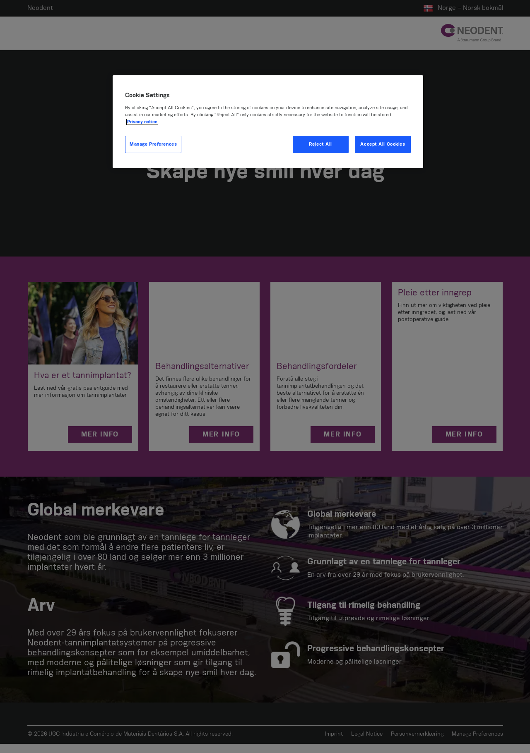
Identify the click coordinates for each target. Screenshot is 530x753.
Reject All (320, 144)
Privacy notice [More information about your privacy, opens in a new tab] (142, 122)
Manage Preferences (153, 144)
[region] (268, 121)
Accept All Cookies (382, 144)
